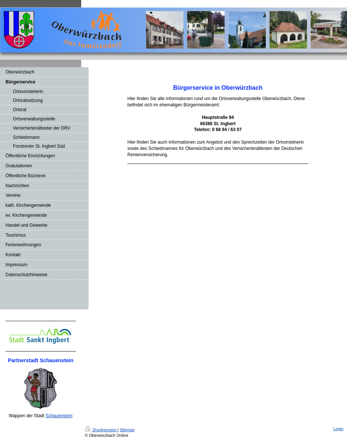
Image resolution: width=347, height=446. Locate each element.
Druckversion (101, 430)
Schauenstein (58, 415)
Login (338, 428)
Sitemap (127, 430)
